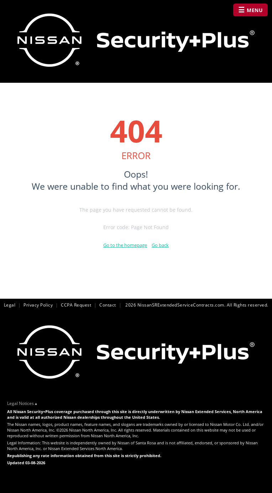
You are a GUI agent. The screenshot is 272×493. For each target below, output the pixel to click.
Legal (10, 305)
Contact (107, 305)
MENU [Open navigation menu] (250, 10)
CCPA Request (76, 305)
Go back (160, 245)
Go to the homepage (125, 245)
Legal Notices (20, 403)
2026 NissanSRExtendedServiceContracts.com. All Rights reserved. (196, 305)
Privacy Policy (38, 305)
